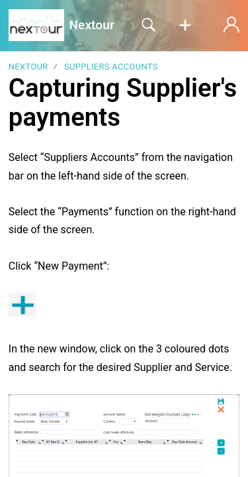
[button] (185, 26)
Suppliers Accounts (111, 67)
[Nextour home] (36, 25)
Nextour (28, 67)
